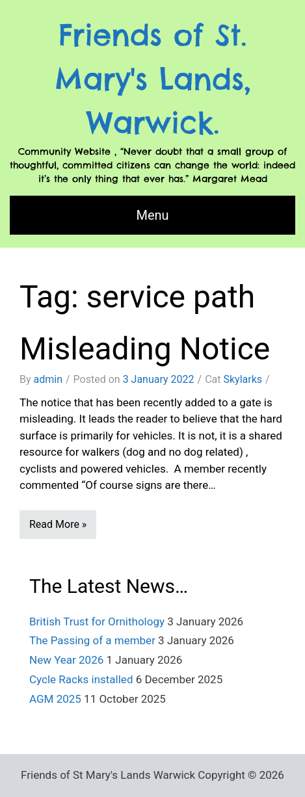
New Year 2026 (66, 659)
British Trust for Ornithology (97, 621)
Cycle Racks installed (81, 679)
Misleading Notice (145, 348)
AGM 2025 (55, 698)
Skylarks (242, 379)
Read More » (57, 524)
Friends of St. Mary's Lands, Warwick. (153, 78)
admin (48, 379)
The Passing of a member (92, 640)
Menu (152, 215)
